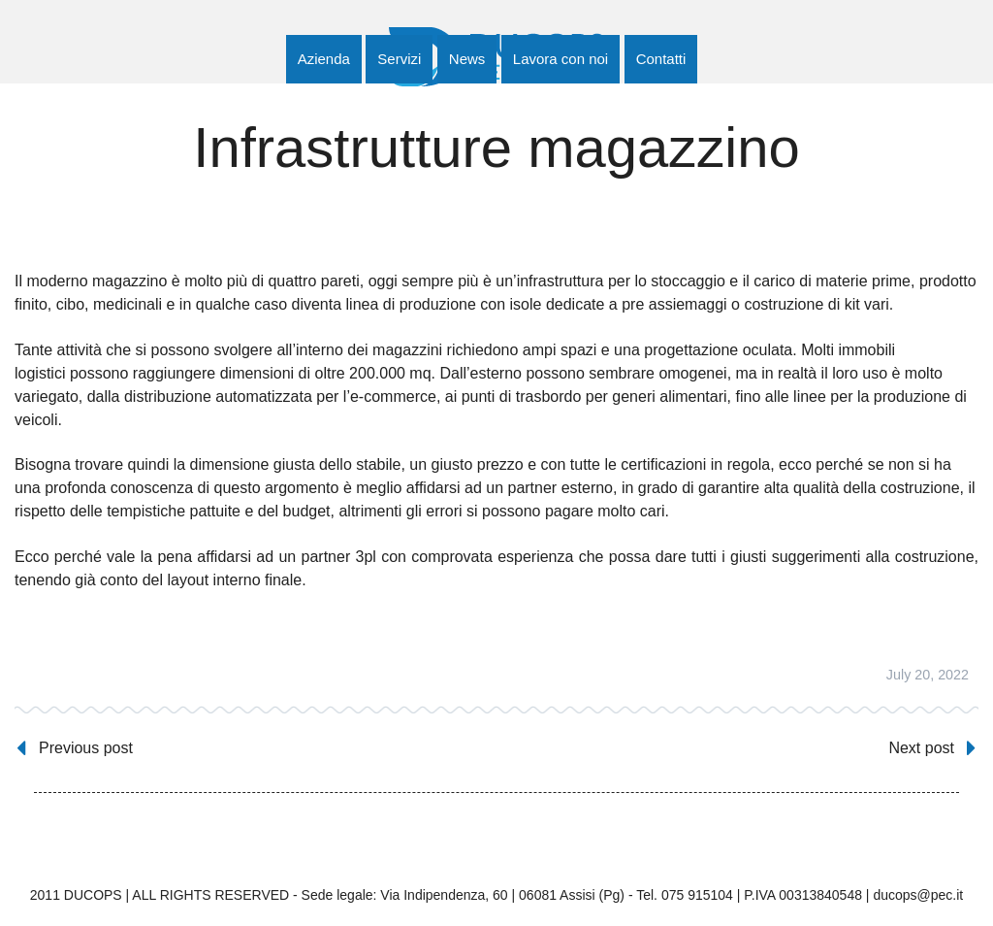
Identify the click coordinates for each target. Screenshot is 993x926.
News (467, 58)
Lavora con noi (560, 58)
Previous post (86, 748)
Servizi (399, 58)
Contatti (661, 58)
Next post (921, 748)
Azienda (324, 58)
